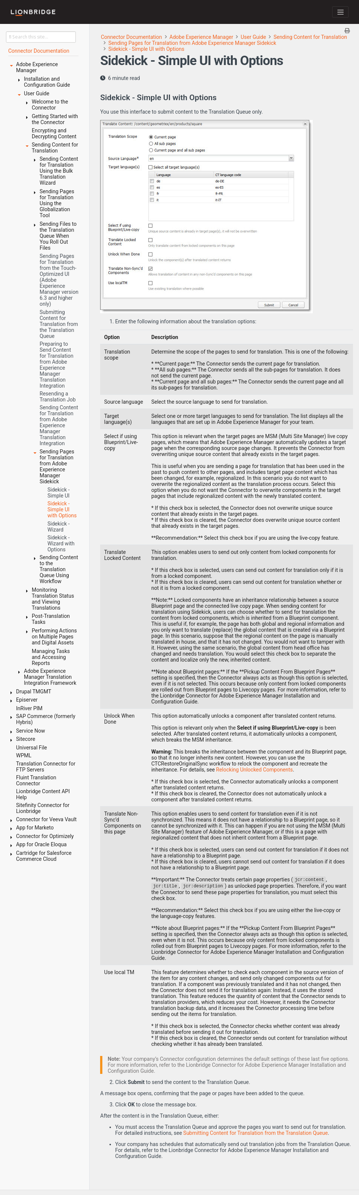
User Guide (253, 37)
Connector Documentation (131, 37)
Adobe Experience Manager (201, 37)
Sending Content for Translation (310, 37)
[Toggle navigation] (340, 12)
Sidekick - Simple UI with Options (146, 49)
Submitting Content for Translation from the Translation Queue (255, 1133)
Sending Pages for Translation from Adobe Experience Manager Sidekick (192, 43)
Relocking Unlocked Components (254, 770)
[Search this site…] (41, 37)
